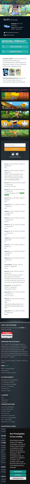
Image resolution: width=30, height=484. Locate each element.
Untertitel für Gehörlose (8, 415)
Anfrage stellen (5, 481)
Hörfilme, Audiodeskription (8, 417)
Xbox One (4, 454)
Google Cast (4, 456)
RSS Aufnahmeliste (6, 419)
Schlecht (17, 154)
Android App (4, 431)
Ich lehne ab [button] (18, 475)
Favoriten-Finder (5, 411)
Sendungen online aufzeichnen (9, 380)
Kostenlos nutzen (6, 390)
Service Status (5, 370)
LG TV (2, 460)
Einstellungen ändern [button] (18, 478)
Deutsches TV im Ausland (8, 422)
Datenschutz (4, 400)
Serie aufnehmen (16, 47)
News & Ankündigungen (7, 368)
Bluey (7, 20)
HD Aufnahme (5, 413)
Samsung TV (4, 458)
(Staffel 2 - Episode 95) (10, 266)
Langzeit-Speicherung (7, 409)
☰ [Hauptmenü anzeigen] (28, 2)
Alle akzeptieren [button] (18, 471)
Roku (2, 452)
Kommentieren (15, 149)
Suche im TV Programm (7, 386)
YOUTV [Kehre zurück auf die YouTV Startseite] (5, 2)
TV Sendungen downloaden (8, 384)
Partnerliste (4, 438)
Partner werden (5, 440)
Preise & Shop (5, 388)
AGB (2, 398)
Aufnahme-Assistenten (7, 407)
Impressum (4, 402)
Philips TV (3, 462)
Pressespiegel (5, 472)
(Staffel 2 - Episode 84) (10, 287)
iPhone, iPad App (5, 429)
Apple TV (3, 450)
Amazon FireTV (5, 445)
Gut (13, 154)
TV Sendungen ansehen (7, 382)
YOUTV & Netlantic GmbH (8, 372)
